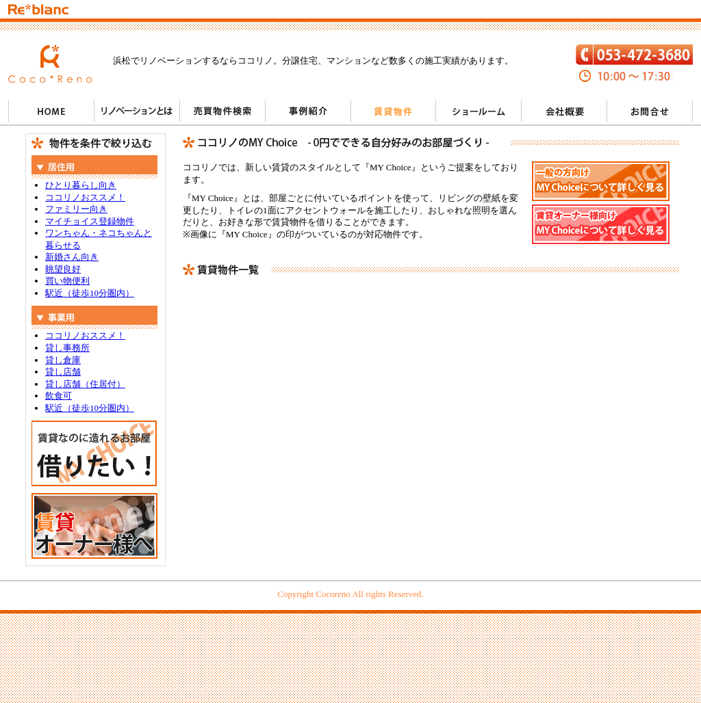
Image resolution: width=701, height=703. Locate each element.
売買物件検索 (222, 111)
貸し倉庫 (63, 360)
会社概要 (564, 111)
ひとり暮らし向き (80, 185)
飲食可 (58, 395)
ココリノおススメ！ (85, 197)
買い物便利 (67, 281)
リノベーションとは (136, 111)
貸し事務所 (67, 348)
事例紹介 (307, 111)
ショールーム (479, 111)
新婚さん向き (72, 257)
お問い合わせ (650, 111)
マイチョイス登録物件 (89, 221)
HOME (51, 111)
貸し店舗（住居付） (85, 384)
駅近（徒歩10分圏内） (89, 293)
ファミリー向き (76, 209)
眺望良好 (63, 269)
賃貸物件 (393, 111)
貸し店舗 (63, 372)
